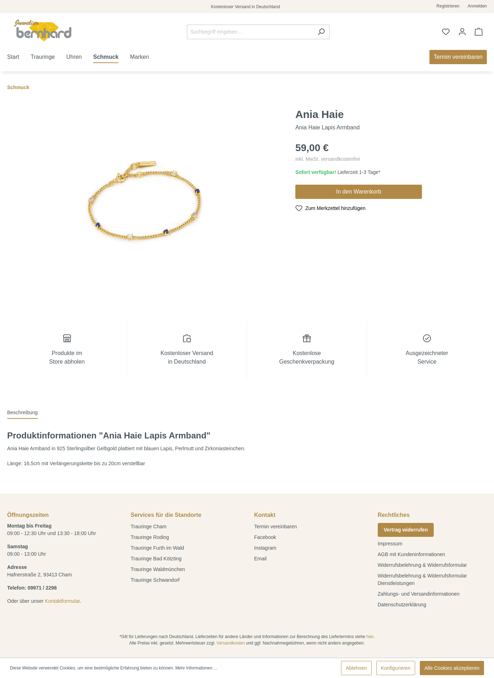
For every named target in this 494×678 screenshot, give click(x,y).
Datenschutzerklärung (402, 604)
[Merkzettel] (446, 31)
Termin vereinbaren (275, 526)
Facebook (265, 537)
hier (369, 636)
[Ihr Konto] (462, 31)
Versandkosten (231, 643)
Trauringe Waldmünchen (158, 569)
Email (260, 558)
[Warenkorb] (478, 31)
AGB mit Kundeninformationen (411, 554)
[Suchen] (321, 32)
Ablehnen (356, 668)
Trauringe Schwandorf (155, 580)
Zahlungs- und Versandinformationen (419, 594)
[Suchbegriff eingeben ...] (250, 32)
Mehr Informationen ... (196, 668)
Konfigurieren (396, 668)
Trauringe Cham (149, 526)
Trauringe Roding (150, 537)
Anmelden (477, 6)
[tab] (22, 413)
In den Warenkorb (358, 192)
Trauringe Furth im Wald (157, 548)
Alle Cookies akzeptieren (451, 668)
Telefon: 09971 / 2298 (32, 588)
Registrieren (448, 6)
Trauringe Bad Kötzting (156, 558)
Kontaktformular (62, 601)
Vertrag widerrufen (406, 530)
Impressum (390, 543)
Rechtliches (394, 515)
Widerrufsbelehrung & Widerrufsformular (422, 565)
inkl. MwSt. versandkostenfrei (327, 159)
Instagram (265, 548)
